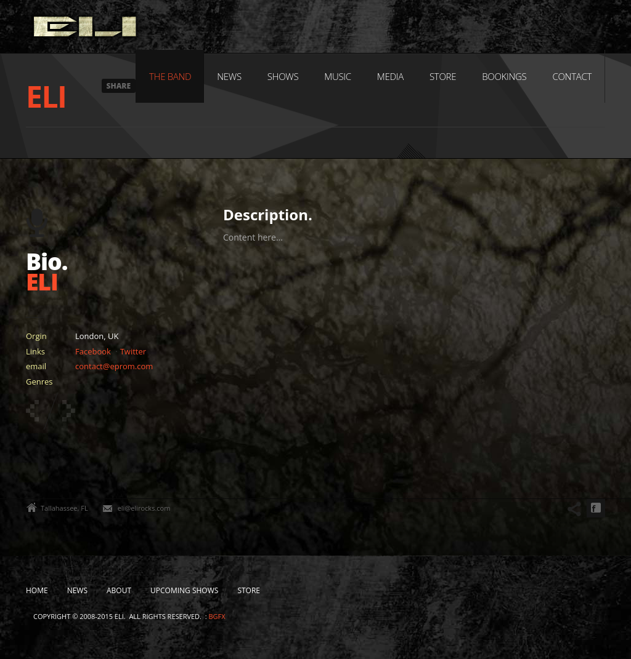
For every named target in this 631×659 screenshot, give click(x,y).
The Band (170, 76)
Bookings (504, 76)
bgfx (216, 616)
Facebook (93, 351)
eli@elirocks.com (144, 508)
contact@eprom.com (114, 366)
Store (442, 76)
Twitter (133, 351)
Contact (572, 76)
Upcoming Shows (184, 590)
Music (337, 76)
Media (390, 76)
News (229, 76)
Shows (283, 76)
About (119, 590)
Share (119, 86)
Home (37, 590)
